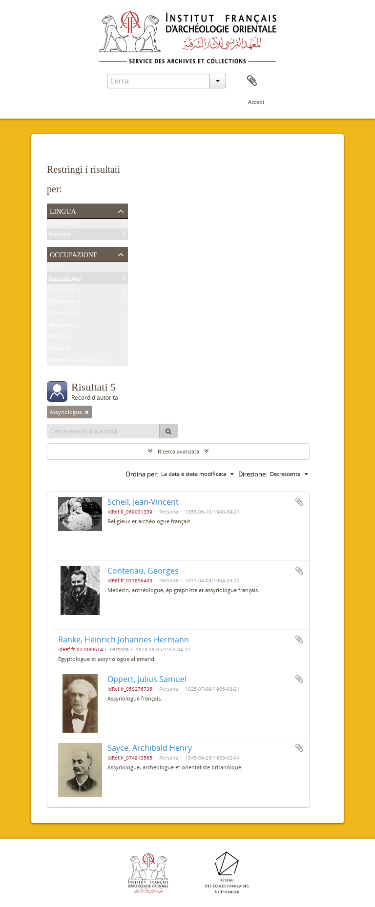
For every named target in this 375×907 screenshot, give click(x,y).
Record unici (64, 224)
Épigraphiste (64, 326)
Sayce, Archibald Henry (149, 747)
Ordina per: (141, 474)
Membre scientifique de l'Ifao (85, 361)
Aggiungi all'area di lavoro (299, 502)
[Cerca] (168, 431)
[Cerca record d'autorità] (103, 431)
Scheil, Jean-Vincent (143, 501)
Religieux (60, 338)
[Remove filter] (87, 412)
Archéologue (65, 291)
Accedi (256, 101)
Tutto (55, 267)
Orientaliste (63, 314)
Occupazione (74, 253)
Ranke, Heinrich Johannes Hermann (123, 639)
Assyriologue (65, 279)
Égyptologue (65, 303)
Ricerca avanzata (178, 451)
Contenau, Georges (143, 570)
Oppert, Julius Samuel (147, 679)
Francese (60, 236)
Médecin (59, 349)
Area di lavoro (252, 81)
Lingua (63, 210)
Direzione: (252, 474)
